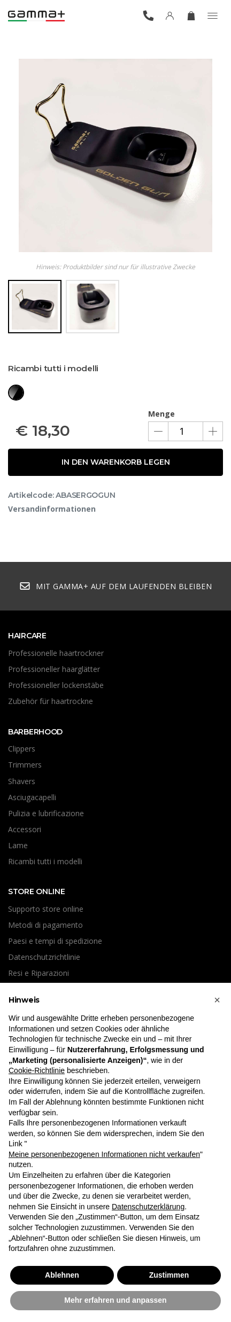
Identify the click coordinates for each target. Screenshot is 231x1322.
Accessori (24, 829)
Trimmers (25, 765)
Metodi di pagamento (45, 925)
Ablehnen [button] (62, 1275)
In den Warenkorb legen (115, 462)
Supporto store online (45, 909)
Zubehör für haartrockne (50, 701)
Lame (18, 845)
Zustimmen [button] (169, 1275)
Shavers (21, 781)
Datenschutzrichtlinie (44, 957)
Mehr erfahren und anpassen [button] (115, 1300)
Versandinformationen (52, 509)
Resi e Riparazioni (38, 973)
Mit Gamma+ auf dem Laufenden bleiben (115, 586)
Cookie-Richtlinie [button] (37, 1070)
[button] (217, 999)
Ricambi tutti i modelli (45, 861)
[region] (115, 310)
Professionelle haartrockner (56, 653)
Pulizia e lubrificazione (46, 813)
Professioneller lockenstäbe (56, 685)
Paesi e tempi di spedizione (55, 941)
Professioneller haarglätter (54, 669)
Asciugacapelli (32, 797)
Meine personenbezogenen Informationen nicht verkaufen (104, 1154)
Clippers (21, 749)
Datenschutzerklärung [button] (148, 1206)
